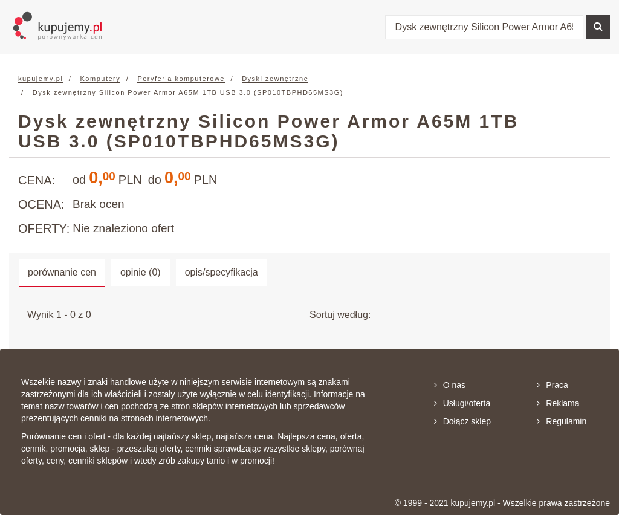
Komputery (100, 78)
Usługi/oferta (462, 403)
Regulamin (561, 421)
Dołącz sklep (462, 421)
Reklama (558, 403)
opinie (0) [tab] (140, 272)
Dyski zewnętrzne (275, 78)
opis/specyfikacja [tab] (221, 272)
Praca (552, 385)
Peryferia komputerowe (181, 78)
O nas (449, 385)
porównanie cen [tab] (62, 272)
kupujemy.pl (40, 78)
